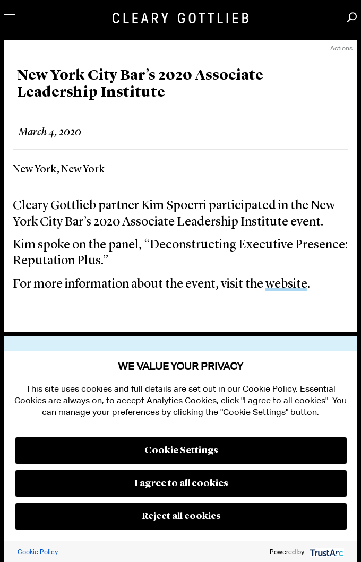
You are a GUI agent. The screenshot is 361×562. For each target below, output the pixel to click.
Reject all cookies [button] (181, 516)
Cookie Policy (38, 552)
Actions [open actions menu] (341, 48)
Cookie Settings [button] (181, 450)
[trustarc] (326, 551)
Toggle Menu (9, 17)
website (286, 284)
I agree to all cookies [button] (181, 483)
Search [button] (352, 17)
